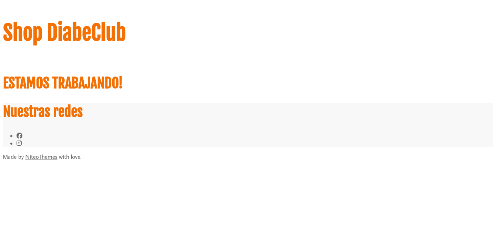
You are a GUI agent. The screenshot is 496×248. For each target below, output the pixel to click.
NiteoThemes (41, 157)
